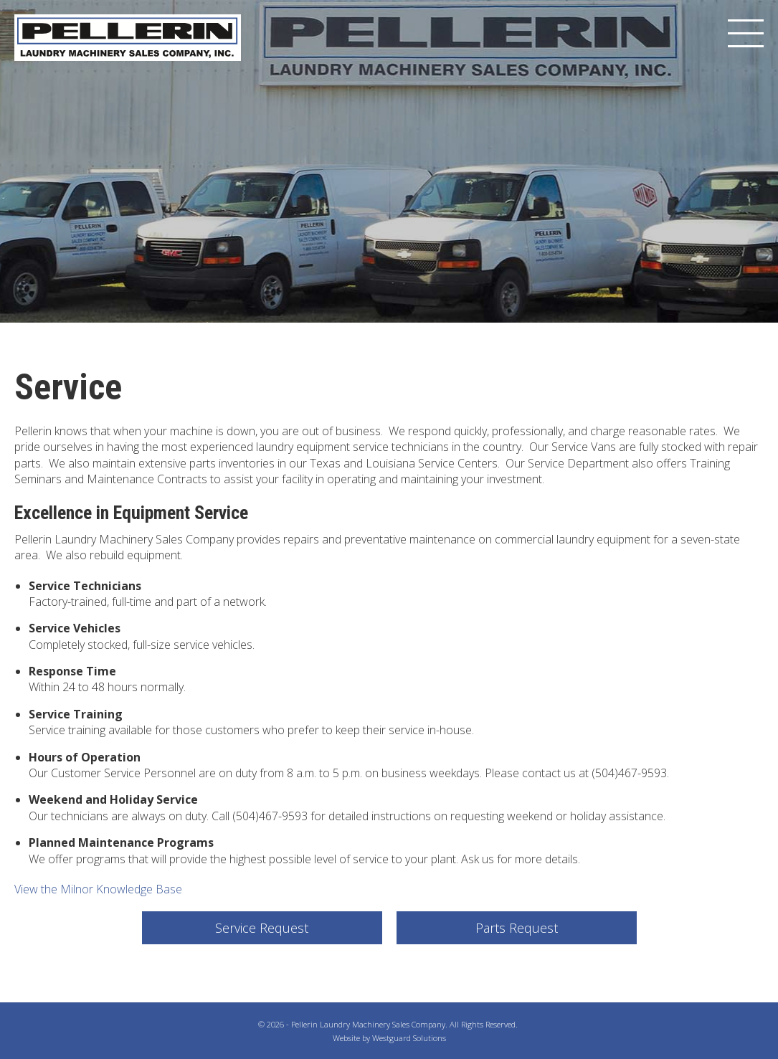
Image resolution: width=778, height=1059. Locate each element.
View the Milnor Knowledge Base (98, 889)
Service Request (261, 927)
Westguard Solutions (409, 1037)
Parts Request (516, 927)
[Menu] (746, 33)
